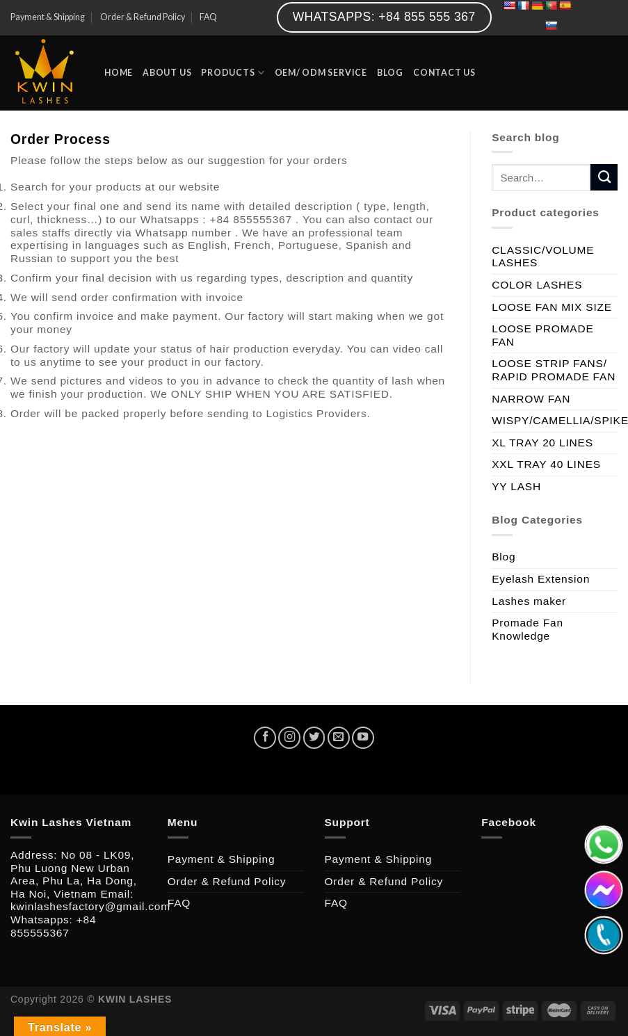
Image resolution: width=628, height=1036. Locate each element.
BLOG (390, 72)
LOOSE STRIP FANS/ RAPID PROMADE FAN (553, 369)
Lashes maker (529, 601)
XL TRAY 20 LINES (542, 442)
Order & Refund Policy (142, 17)
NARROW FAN (531, 399)
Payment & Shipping (47, 17)
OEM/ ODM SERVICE (321, 72)
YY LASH (516, 486)
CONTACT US (444, 72)
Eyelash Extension (541, 579)
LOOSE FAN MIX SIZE (552, 307)
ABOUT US (167, 72)
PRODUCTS (232, 72)
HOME (118, 72)
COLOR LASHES (537, 285)
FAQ (208, 17)
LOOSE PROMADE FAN (542, 335)
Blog (503, 556)
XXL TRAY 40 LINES (546, 464)
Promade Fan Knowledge (527, 629)
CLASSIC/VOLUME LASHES (543, 256)
